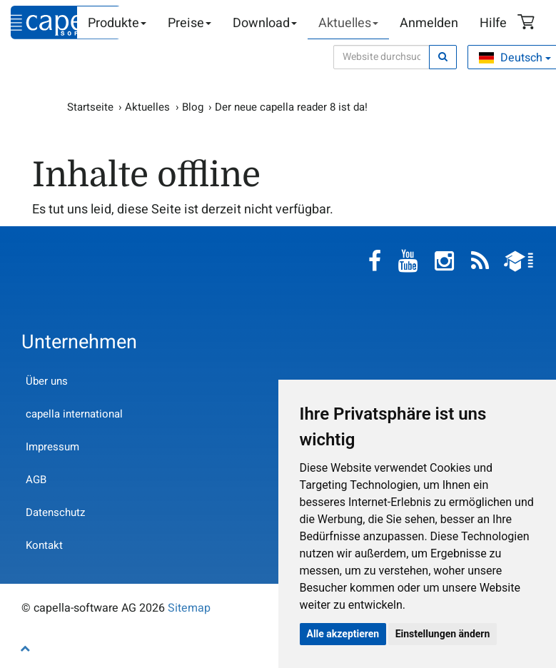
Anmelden (429, 23)
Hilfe (493, 23)
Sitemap (189, 608)
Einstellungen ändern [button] (442, 633)
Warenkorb (528, 23)
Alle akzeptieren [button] (343, 633)
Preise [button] (189, 23)
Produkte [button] (117, 23)
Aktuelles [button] (348, 23)
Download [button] (265, 23)
